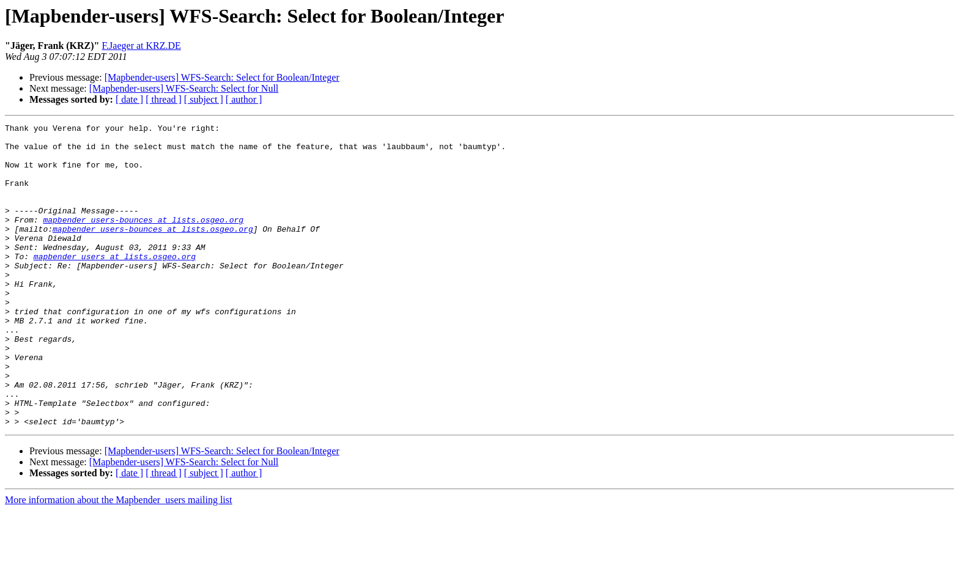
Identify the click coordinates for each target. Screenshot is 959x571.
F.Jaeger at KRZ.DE (141, 45)
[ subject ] (203, 99)
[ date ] (129, 99)
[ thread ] (164, 99)
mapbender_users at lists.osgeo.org (115, 283)
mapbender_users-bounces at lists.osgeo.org (143, 239)
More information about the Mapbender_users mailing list (118, 560)
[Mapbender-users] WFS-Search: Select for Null (184, 88)
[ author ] (244, 99)
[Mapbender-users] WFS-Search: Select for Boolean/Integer (222, 77)
